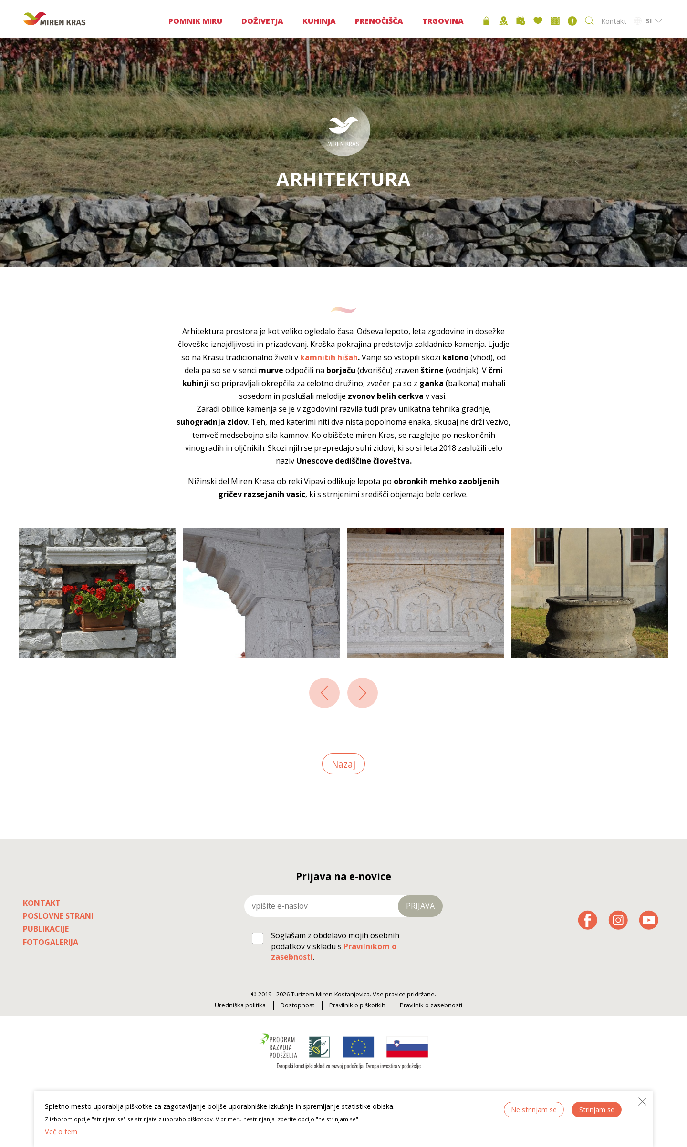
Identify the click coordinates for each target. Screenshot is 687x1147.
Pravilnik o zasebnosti (431, 1005)
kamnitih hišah (329, 357)
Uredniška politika (240, 1005)
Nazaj (343, 763)
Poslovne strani (58, 916)
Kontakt (613, 21)
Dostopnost (297, 1005)
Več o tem (61, 1131)
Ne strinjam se (534, 1109)
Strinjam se (596, 1109)
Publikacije (46, 929)
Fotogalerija (50, 942)
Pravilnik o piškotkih (357, 1005)
